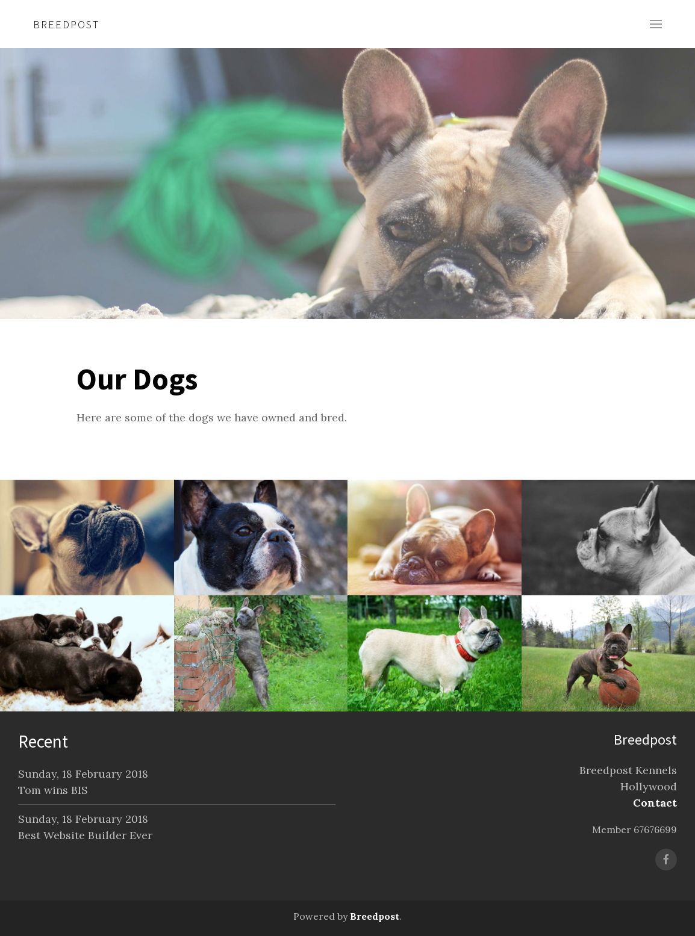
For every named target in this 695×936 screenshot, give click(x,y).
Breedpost (66, 24)
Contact (655, 803)
